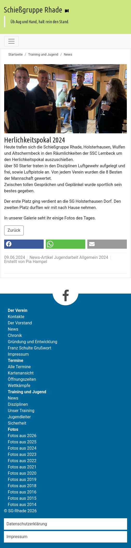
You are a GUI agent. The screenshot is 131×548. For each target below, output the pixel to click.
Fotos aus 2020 (22, 473)
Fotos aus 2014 (22, 504)
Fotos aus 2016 (22, 492)
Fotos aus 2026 (22, 435)
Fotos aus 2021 (22, 466)
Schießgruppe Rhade (33, 9)
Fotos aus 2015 (22, 498)
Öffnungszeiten (22, 379)
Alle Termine (19, 366)
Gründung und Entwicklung (32, 341)
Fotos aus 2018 (22, 485)
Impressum (18, 354)
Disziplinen (18, 404)
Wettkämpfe (19, 385)
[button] (24, 244)
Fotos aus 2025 (22, 441)
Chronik (15, 335)
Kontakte (16, 316)
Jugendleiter (19, 416)
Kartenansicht (21, 373)
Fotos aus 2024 (22, 448)
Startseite (15, 54)
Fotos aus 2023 (22, 454)
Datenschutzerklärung (26, 523)
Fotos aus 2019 (22, 479)
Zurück (14, 230)
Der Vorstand (20, 322)
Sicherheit (17, 423)
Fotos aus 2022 (22, 460)
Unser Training (21, 410)
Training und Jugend (43, 54)
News (68, 54)
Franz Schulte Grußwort (29, 348)
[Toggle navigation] (11, 41)
